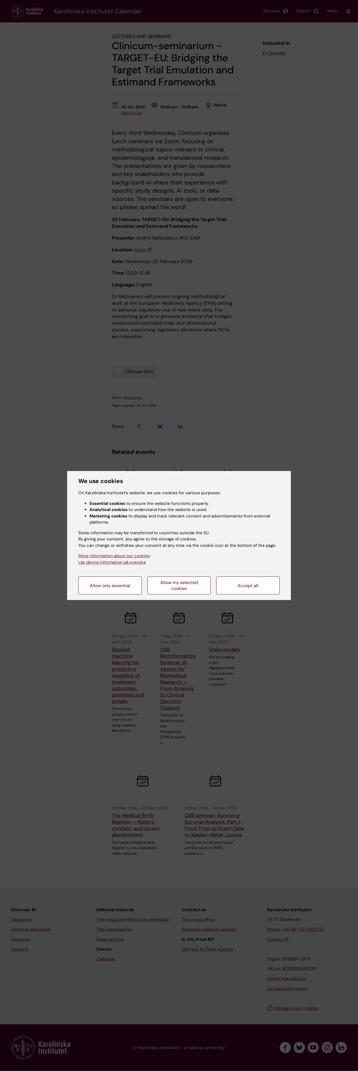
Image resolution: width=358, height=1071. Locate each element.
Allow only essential (110, 586)
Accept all (247, 586)
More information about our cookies (114, 556)
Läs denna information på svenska (112, 562)
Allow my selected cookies (179, 585)
